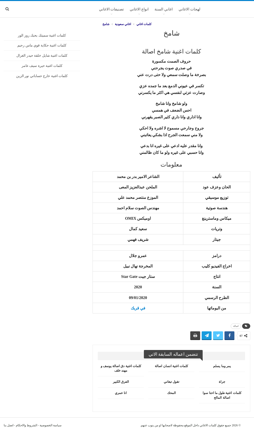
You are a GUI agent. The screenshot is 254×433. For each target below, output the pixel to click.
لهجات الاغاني (189, 9)
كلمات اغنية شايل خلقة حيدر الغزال (41, 55)
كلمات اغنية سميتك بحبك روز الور (42, 35)
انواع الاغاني (139, 9)
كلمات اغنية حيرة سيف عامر (42, 66)
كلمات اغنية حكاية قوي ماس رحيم (41, 45)
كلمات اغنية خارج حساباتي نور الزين (42, 76)
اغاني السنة (164, 9)
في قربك (138, 308)
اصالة (236, 326)
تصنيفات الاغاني (111, 9)
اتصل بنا (8, 425)
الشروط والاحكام (26, 425)
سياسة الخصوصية (51, 425)
